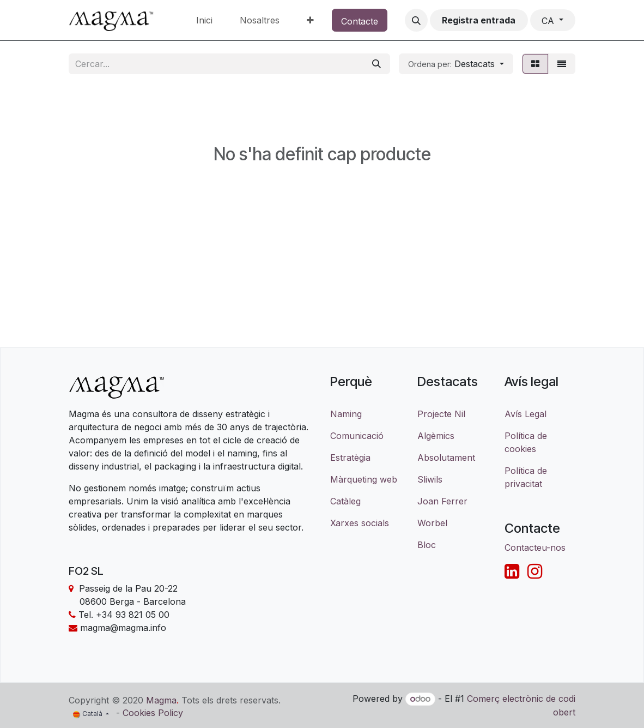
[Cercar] (376, 63)
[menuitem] (204, 20)
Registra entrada (478, 20)
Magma (161, 699)
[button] (416, 20)
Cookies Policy (153, 712)
